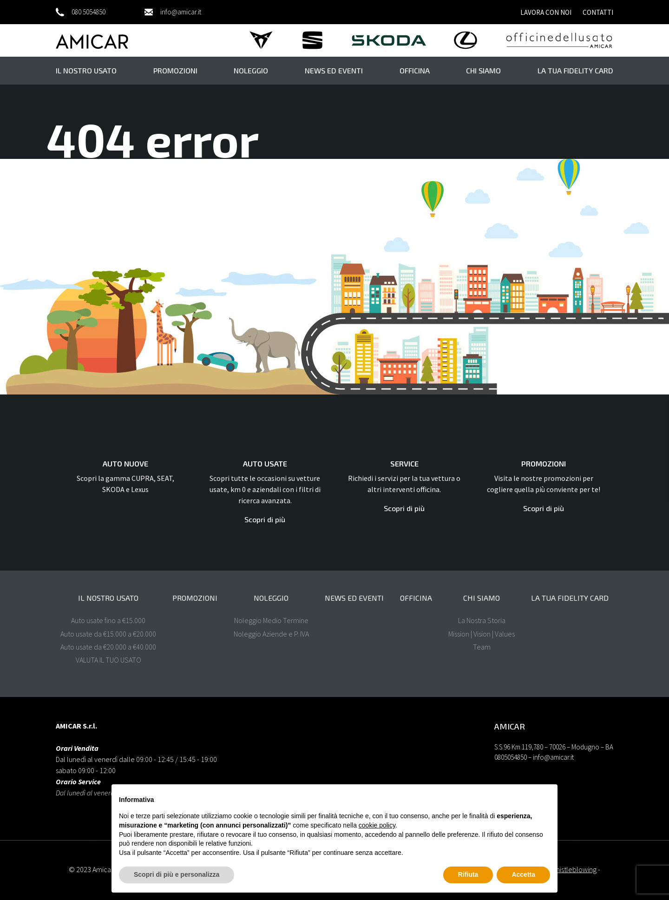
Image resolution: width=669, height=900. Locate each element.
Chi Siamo (483, 70)
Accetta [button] (523, 874)
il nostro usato (86, 70)
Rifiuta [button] (468, 874)
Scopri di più (264, 519)
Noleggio (251, 70)
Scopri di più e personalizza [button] (176, 874)
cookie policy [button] (377, 825)
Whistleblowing (574, 869)
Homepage (156, 222)
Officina (415, 70)
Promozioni (175, 70)
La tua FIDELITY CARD (575, 70)
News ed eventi (334, 70)
